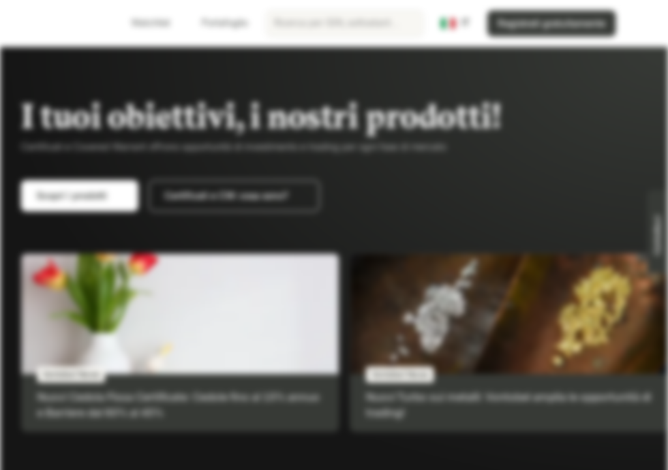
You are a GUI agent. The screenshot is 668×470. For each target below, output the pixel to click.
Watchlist (142, 23)
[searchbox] (344, 23)
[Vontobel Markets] (56, 23)
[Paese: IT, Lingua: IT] (455, 23)
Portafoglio (217, 23)
